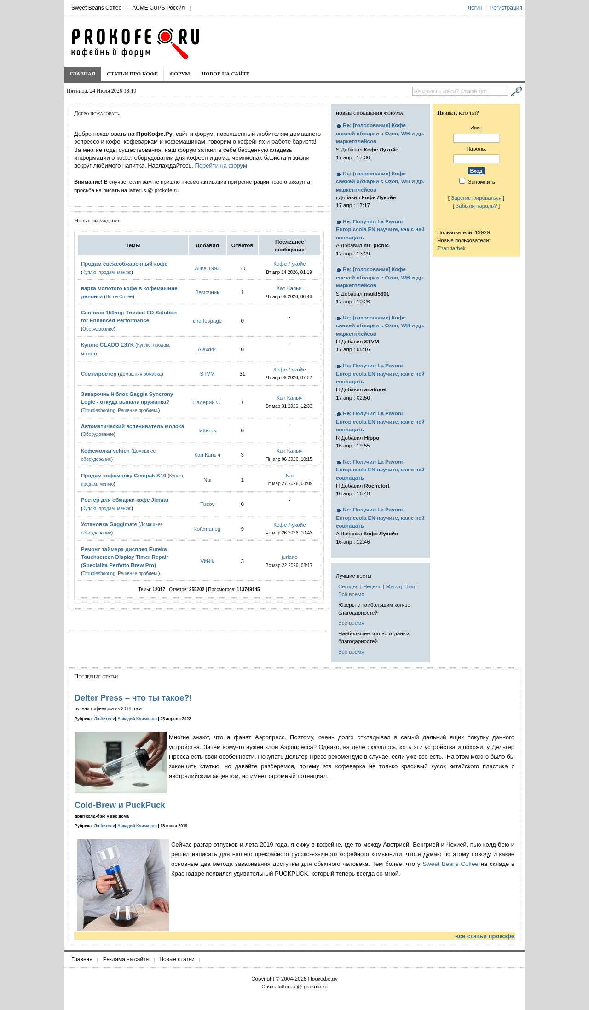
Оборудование (98, 328)
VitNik (207, 561)
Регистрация (506, 8)
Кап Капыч (290, 288)
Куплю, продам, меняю (106, 272)
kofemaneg (207, 529)
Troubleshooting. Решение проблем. (120, 410)
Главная (82, 73)
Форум (179, 73)
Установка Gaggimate (109, 524)
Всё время (351, 594)
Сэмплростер (98, 374)
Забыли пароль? (476, 206)
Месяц (394, 586)
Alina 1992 (207, 268)
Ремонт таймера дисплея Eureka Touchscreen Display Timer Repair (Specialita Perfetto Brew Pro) (124, 557)
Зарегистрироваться (476, 198)
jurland (290, 557)
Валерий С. (207, 402)
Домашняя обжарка (141, 374)
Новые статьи (177, 959)
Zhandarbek (451, 248)
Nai (207, 479)
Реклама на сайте (126, 959)
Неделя (372, 586)
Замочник (207, 292)
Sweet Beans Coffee (96, 8)
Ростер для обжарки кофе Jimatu (124, 500)
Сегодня (348, 586)
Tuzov (207, 504)
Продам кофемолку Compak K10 (123, 475)
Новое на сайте (226, 73)
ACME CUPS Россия (158, 8)
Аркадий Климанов (137, 718)
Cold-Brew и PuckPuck (120, 805)
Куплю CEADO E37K (107, 345)
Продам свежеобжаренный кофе (124, 264)
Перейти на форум (221, 165)
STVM (207, 374)
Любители (104, 718)
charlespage (207, 321)
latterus (207, 430)
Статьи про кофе (132, 73)
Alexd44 (207, 349)
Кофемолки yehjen (105, 450)
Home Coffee (119, 296)
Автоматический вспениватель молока (132, 426)
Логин (475, 8)
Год (410, 586)
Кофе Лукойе (289, 264)
